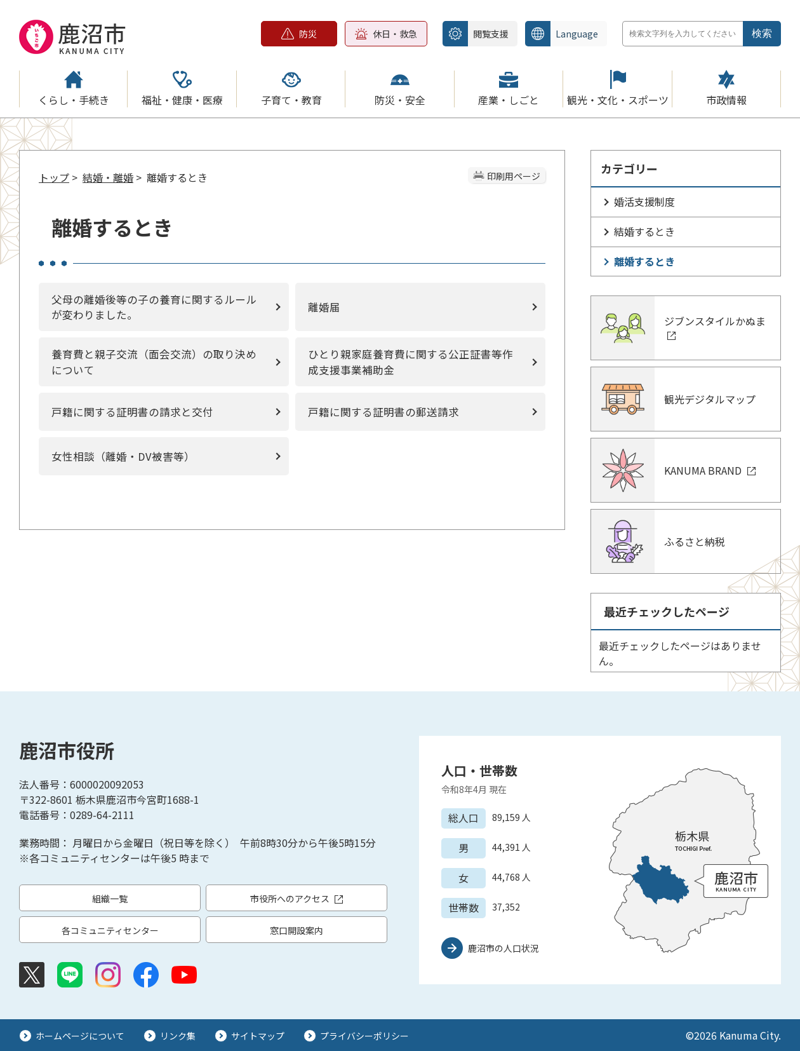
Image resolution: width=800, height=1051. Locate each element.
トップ (54, 177)
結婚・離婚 (108, 177)
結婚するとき (644, 231)
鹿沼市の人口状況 (503, 948)
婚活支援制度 (644, 201)
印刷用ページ (513, 176)
